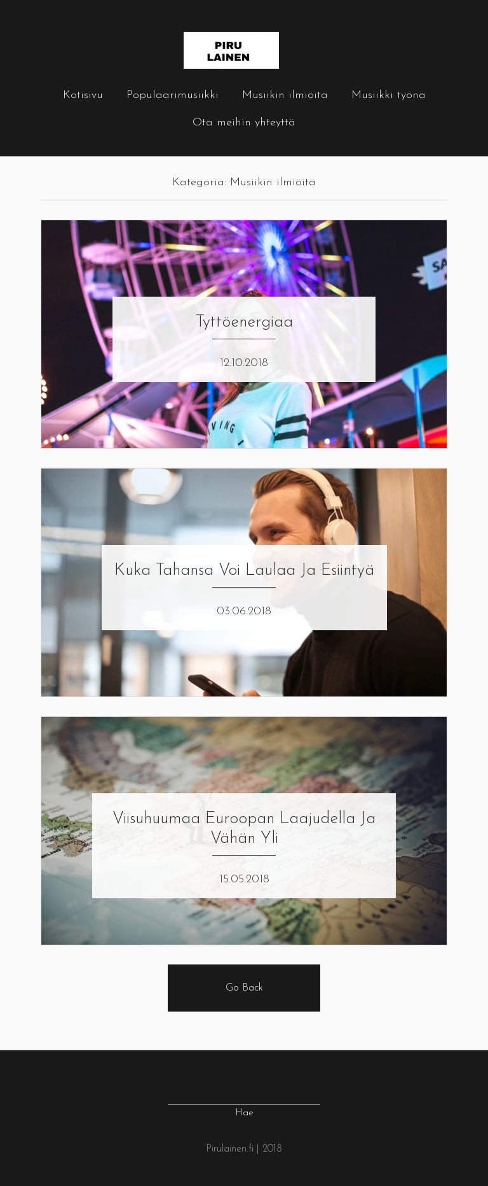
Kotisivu (83, 95)
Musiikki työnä (388, 95)
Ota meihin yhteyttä (244, 122)
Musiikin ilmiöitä (285, 95)
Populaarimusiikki (172, 95)
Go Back (244, 988)
